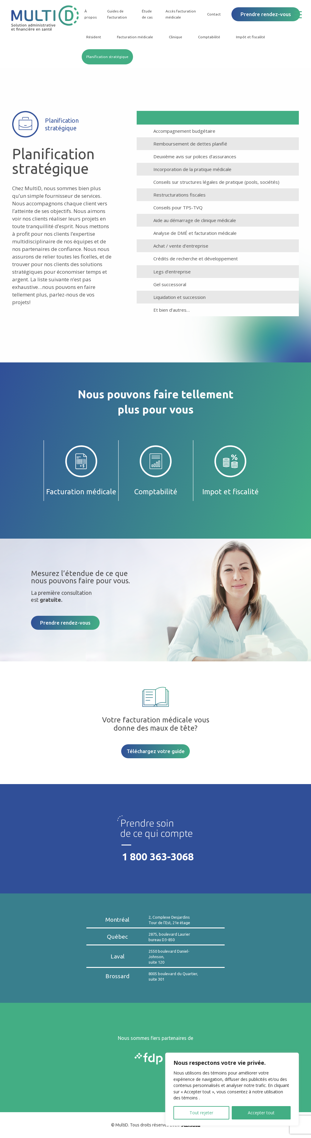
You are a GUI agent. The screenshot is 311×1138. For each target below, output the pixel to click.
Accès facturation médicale (181, 14)
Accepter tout (261, 1113)
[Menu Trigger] (302, 14)
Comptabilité (209, 37)
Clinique (175, 37)
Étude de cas (147, 14)
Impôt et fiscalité (250, 37)
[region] (232, 1089)
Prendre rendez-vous (266, 14)
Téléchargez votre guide (156, 751)
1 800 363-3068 (158, 856)
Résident (93, 37)
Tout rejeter (201, 1113)
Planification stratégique (107, 57)
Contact (214, 14)
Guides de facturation (117, 14)
